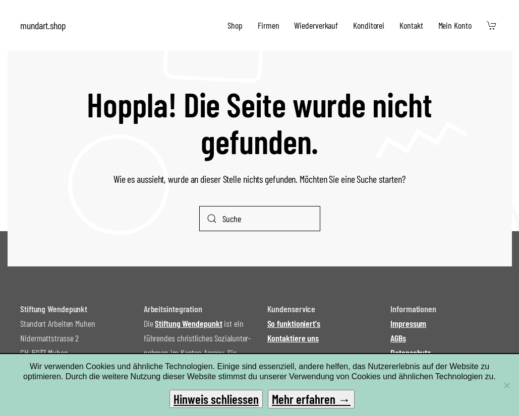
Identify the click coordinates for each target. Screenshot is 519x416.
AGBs (398, 337)
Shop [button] (235, 25)
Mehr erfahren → (311, 398)
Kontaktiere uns (293, 337)
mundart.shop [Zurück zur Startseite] (43, 25)
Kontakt (411, 25)
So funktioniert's (293, 323)
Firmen (268, 25)
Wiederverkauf (316, 25)
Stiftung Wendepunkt (188, 323)
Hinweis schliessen (216, 398)
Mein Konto (455, 25)
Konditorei (368, 25)
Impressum (408, 323)
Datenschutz (410, 352)
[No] (506, 385)
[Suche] (259, 218)
